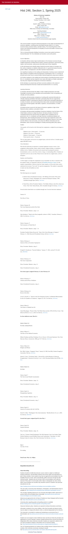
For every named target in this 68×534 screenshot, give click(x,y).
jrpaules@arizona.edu (45, 32)
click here (41, 180)
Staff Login (7, 9)
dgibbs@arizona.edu (44, 27)
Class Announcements (42, 37)
